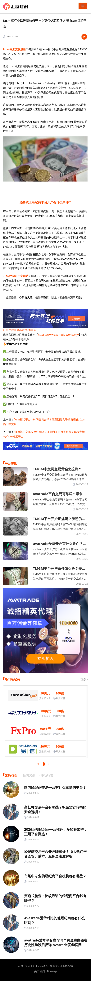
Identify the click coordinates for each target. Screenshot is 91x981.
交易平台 (30, 966)
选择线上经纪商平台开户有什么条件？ (46, 202)
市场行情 (67, 966)
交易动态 (42, 966)
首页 (20, 966)
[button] (38, 764)
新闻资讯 (55, 966)
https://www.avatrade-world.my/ (58, 334)
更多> (84, 679)
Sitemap (52, 971)
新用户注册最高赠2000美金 (19, 330)
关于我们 (39, 971)
